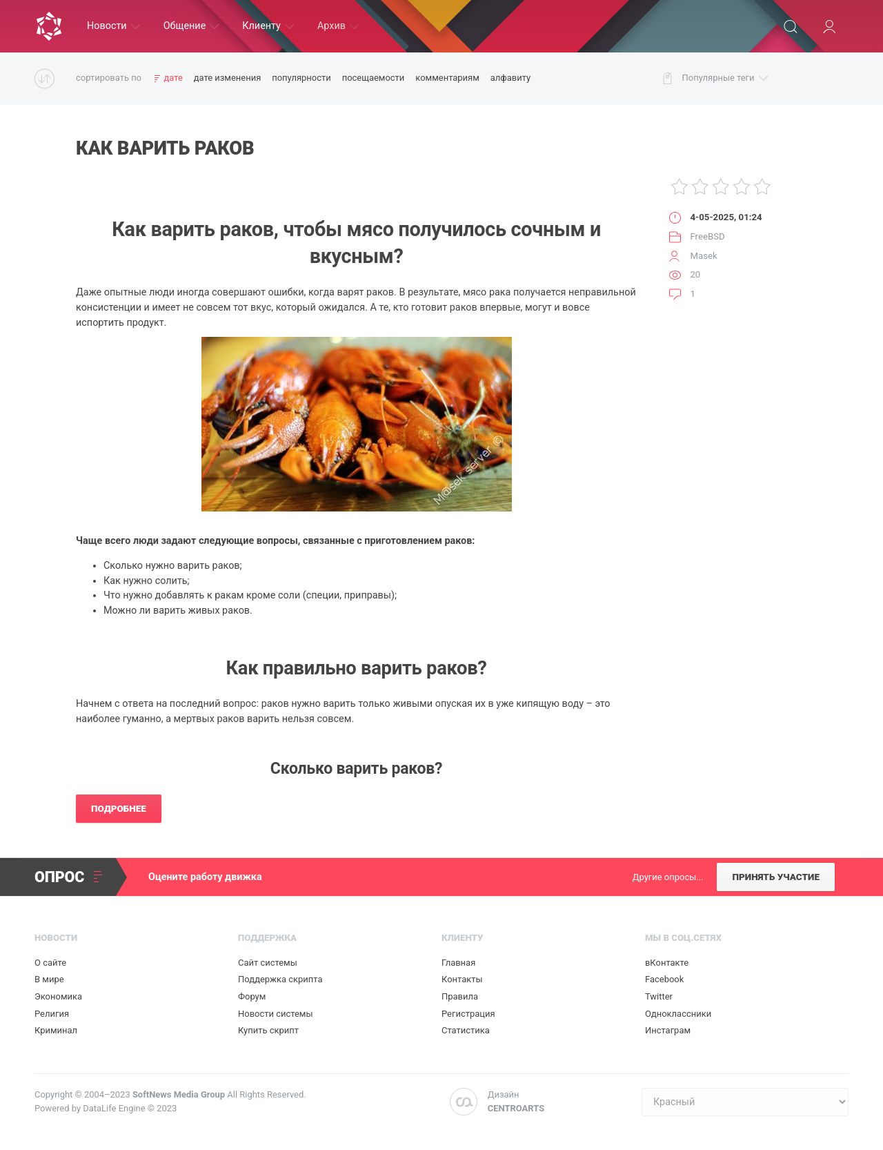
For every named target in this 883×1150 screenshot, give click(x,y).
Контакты (462, 979)
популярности (301, 77)
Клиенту (268, 26)
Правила (460, 996)
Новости (113, 26)
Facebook (664, 979)
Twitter (659, 996)
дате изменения (227, 77)
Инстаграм (668, 1030)
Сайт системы (267, 962)
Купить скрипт (268, 1030)
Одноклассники (678, 1013)
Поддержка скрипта (280, 979)
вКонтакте (666, 962)
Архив (338, 26)
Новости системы (275, 1013)
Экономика (58, 996)
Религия (51, 1013)
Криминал (55, 1030)
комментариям (447, 77)
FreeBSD (707, 236)
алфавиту (510, 77)
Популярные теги (725, 78)
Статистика (466, 1030)
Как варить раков (165, 148)
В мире (49, 979)
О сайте (50, 962)
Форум (252, 996)
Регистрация (468, 1013)
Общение (191, 26)
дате (172, 77)
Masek (703, 256)
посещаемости (373, 77)
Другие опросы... (668, 877)
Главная (458, 962)
